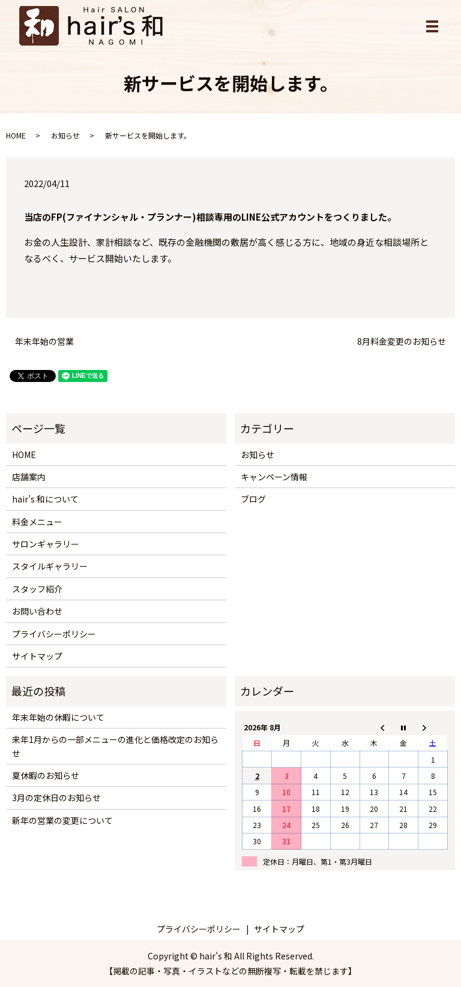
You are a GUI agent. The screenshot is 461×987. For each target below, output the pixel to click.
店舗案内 (29, 477)
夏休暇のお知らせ (45, 775)
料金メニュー (37, 522)
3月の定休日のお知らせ (56, 798)
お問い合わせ (37, 611)
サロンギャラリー (45, 544)
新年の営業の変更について (62, 820)
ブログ (253, 499)
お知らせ (65, 135)
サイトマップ (37, 656)
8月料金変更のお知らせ (401, 341)
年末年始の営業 (44, 341)
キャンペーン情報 (274, 477)
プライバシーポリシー (54, 634)
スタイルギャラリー (50, 566)
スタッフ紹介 (37, 589)
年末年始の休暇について (58, 717)
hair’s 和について (45, 499)
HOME (16, 135)
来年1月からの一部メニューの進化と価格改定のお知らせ (115, 746)
